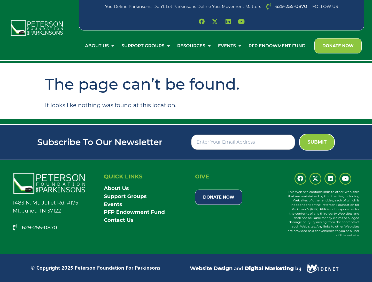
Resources (194, 46)
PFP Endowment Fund (277, 45)
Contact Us (119, 220)
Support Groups (145, 46)
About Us (99, 46)
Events (229, 46)
